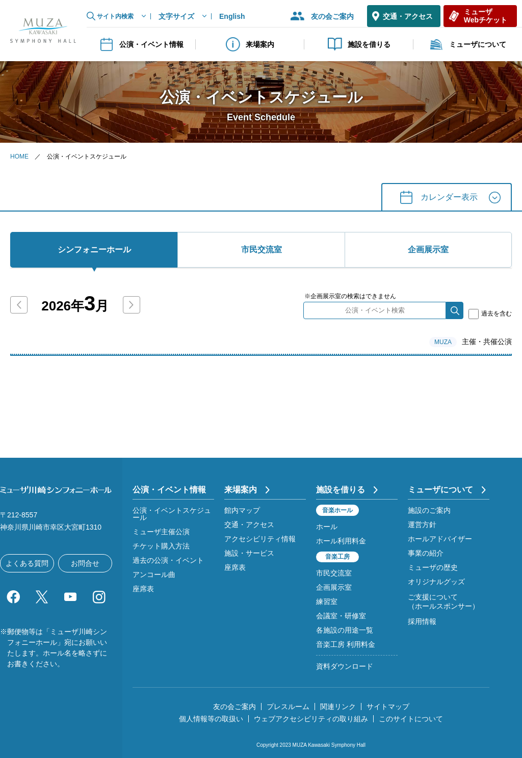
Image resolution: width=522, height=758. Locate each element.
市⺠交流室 (261, 249)
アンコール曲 (154, 574)
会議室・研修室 (341, 616)
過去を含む (490, 313)
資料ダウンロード (344, 666)
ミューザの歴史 (433, 567)
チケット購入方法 (161, 546)
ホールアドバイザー (440, 539)
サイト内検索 (115, 16)
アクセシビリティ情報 (260, 539)
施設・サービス (249, 553)
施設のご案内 (429, 510)
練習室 (326, 601)
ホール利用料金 (341, 541)
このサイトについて (411, 719)
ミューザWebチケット (485, 15)
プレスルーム (288, 706)
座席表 (143, 589)
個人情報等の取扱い (211, 719)
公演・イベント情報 (141, 44)
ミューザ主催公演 (161, 532)
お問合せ (85, 563)
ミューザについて (467, 44)
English (232, 16)
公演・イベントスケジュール (172, 513)
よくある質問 (27, 563)
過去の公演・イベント (168, 560)
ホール (326, 526)
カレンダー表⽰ (449, 197)
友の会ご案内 (332, 16)
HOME (19, 156)
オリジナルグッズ (436, 582)
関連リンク (338, 706)
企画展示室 (334, 587)
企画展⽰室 (428, 249)
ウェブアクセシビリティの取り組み (311, 719)
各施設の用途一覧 (344, 630)
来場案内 (249, 44)
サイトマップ (388, 706)
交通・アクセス (408, 16)
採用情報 (422, 621)
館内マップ (242, 510)
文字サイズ (176, 16)
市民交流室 (334, 573)
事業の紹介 (425, 553)
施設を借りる (358, 44)
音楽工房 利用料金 (345, 644)
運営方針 (422, 524)
